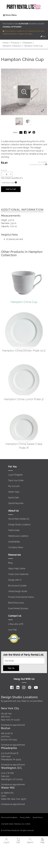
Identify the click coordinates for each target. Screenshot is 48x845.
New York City (10, 708)
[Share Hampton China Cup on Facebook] (25, 132)
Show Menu (10, 15)
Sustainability (14, 541)
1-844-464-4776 (15, 624)
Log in (6, 841)
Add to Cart (11, 189)
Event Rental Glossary (18, 608)
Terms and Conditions (9, 817)
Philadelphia (9, 748)
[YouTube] (36, 687)
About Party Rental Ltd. (18, 519)
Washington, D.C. (11, 767)
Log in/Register (15, 475)
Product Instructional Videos (21, 597)
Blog (10, 563)
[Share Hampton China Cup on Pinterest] (34, 132)
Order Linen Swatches (18, 574)
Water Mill (7, 787)
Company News (15, 547)
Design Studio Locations (19, 524)
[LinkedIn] (17, 687)
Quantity (4, 170)
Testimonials (14, 530)
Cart (18, 841)
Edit (43, 36)
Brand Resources (16, 602)
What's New (13, 492)
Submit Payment (15, 503)
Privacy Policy (25, 817)
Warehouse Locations (18, 536)
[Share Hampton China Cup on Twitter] (29, 132)
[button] (24, 92)
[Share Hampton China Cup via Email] (20, 132)
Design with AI (14, 580)
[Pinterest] (29, 687)
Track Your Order (16, 480)
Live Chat (12, 629)
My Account (13, 486)
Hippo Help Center (16, 568)
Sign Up (11, 668)
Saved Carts (13, 497)
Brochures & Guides (17, 585)
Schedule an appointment (13, 725)
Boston (5, 728)
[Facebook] (11, 687)
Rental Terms (38, 817)
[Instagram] (23, 687)
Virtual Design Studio (17, 591)
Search (30, 841)
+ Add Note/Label (7, 183)
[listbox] (24, 121)
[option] (19, 121)
